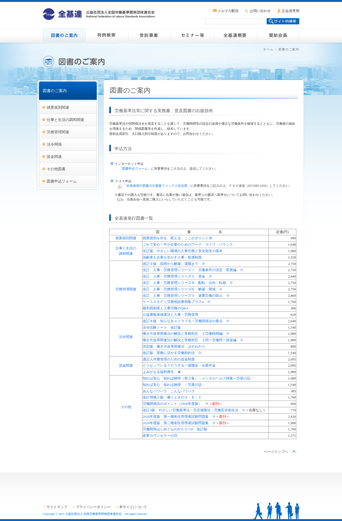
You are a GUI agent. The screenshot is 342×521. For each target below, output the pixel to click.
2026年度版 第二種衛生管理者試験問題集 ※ (179, 423)
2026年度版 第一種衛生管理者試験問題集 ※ (179, 416)
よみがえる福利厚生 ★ (162, 372)
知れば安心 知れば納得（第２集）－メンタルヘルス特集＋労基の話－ (198, 378)
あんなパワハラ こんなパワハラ (169, 391)
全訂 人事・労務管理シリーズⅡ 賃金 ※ (177, 276)
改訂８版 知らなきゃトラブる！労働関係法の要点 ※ (186, 321)
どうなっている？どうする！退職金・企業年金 (179, 365)
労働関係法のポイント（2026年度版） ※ (176, 404)
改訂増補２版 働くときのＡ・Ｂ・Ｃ (174, 397)
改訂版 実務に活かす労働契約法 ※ (172, 353)
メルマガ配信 (228, 11)
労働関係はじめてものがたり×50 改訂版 (175, 429)
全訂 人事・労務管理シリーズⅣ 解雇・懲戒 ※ (183, 289)
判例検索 (107, 35)
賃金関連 (54, 156)
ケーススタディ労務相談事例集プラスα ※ (177, 302)
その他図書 (56, 169)
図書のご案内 (64, 35)
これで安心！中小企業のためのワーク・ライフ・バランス (188, 244)
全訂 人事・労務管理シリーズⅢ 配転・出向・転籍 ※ (188, 283)
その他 (126, 407)
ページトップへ (276, 452)
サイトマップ (56, 507)
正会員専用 (290, 11)
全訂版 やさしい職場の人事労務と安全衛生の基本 (183, 251)
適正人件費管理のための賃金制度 (169, 359)
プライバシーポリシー (93, 507)
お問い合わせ (260, 11)
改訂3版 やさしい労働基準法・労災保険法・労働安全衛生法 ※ (194, 410)
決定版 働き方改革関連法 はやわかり (174, 346)
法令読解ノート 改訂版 (162, 327)
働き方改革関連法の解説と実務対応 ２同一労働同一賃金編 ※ (193, 340)
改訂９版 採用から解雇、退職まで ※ (174, 264)
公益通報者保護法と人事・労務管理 (170, 315)
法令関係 (54, 144)
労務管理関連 (58, 132)
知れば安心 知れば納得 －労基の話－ (174, 385)
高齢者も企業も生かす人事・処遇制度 (172, 257)
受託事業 (149, 35)
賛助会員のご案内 (277, 35)
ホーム (268, 49)
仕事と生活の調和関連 (65, 119)
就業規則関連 (58, 107)
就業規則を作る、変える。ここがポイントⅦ (177, 238)
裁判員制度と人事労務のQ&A (166, 308)
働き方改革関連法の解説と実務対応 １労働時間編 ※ (186, 334)
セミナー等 (192, 35)
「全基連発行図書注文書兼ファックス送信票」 (157, 186)
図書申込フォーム (62, 181)
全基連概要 (235, 35)
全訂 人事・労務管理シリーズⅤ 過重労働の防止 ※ (186, 296)
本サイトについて (133, 507)
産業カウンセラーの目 (160, 435)
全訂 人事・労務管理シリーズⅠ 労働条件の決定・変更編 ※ (193, 270)
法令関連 (126, 337)
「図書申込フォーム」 (135, 168)
